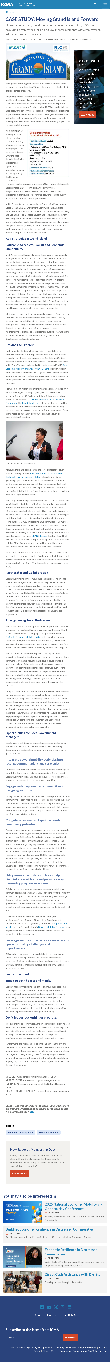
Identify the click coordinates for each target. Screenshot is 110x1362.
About (38, 1315)
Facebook (42, 1307)
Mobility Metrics (30, 403)
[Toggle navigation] (105, 5)
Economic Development (20, 1132)
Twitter (56, 1307)
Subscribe (70, 1337)
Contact (52, 1315)
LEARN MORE (19, 1173)
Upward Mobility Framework (52, 927)
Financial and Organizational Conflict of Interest (83, 1351)
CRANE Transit (39, 535)
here (32, 1111)
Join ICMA (69, 1315)
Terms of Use (49, 1351)
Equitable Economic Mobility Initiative (25, 637)
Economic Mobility (49, 1132)
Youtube (49, 1307)
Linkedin (70, 1307)
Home (11, 12)
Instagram (63, 1307)
